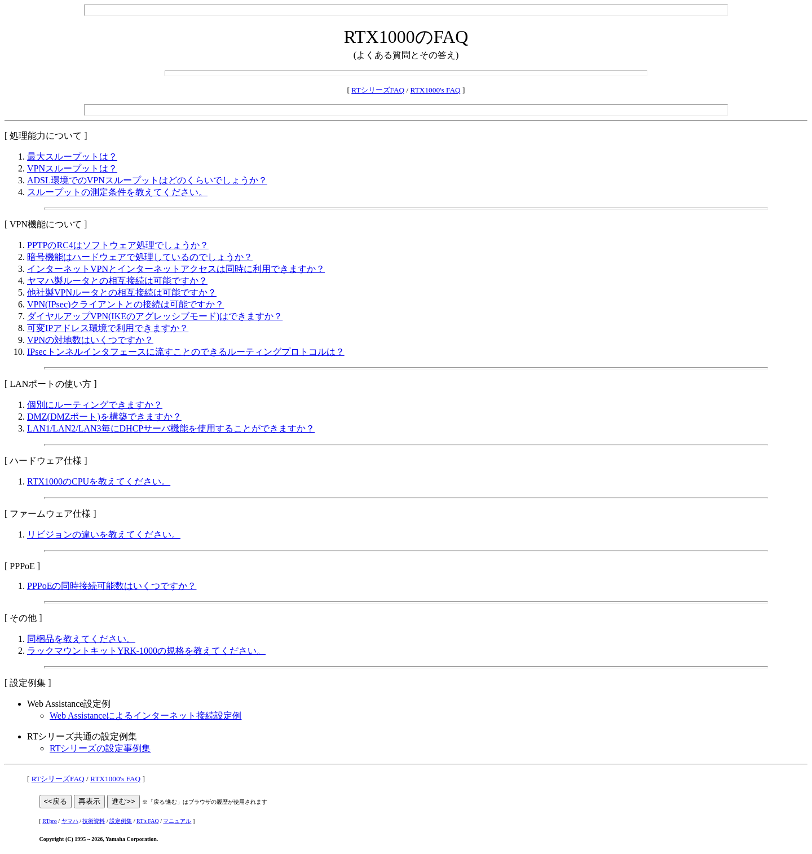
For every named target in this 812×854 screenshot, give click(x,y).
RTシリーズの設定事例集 (100, 748)
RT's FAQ (147, 821)
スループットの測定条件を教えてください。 (117, 192)
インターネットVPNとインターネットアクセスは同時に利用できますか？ (176, 269)
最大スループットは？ (72, 156)
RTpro (49, 821)
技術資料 (93, 821)
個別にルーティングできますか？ (94, 405)
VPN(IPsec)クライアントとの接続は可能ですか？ (125, 304)
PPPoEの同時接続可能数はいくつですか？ (111, 586)
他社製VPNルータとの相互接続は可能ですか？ (122, 292)
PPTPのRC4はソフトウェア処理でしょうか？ (118, 245)
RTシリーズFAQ (377, 90)
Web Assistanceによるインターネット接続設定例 (145, 715)
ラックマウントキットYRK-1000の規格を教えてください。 (146, 650)
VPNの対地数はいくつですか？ (90, 340)
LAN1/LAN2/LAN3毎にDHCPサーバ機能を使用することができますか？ (171, 428)
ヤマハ (69, 821)
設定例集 (120, 821)
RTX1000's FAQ (436, 90)
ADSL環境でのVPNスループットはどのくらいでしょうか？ (147, 180)
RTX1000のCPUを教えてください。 (98, 481)
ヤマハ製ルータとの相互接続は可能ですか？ (117, 280)
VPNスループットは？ (72, 168)
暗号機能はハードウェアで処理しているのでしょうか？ (140, 257)
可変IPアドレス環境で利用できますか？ (107, 328)
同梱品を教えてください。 (81, 639)
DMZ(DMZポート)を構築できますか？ (104, 416)
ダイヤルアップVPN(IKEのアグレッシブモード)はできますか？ (155, 316)
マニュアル (177, 821)
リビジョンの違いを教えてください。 (103, 534)
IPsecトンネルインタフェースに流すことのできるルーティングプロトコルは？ (186, 351)
